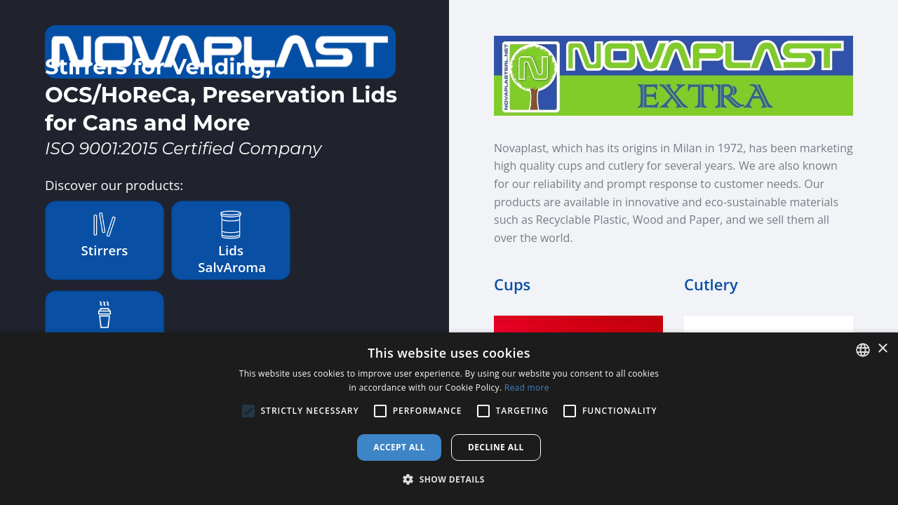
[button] (449, 479)
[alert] (449, 418)
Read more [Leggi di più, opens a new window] (526, 387)
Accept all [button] (399, 447)
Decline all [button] (496, 447)
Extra (104, 324)
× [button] (882, 349)
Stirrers (104, 234)
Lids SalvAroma (232, 243)
